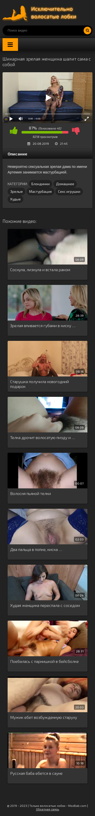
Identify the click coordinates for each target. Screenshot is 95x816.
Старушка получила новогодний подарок (39, 384)
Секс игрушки (69, 191)
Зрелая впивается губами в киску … (42, 325)
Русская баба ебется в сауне (36, 773)
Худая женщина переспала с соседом (45, 605)
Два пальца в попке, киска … (36, 549)
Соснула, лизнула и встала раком (40, 269)
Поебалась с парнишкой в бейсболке (44, 661)
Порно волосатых (41, 12)
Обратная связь (47, 809)
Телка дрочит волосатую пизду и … (42, 437)
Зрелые (16, 191)
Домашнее (65, 184)
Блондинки (40, 184)
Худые (15, 199)
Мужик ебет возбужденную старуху (43, 717)
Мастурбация (40, 191)
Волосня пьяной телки (30, 493)
